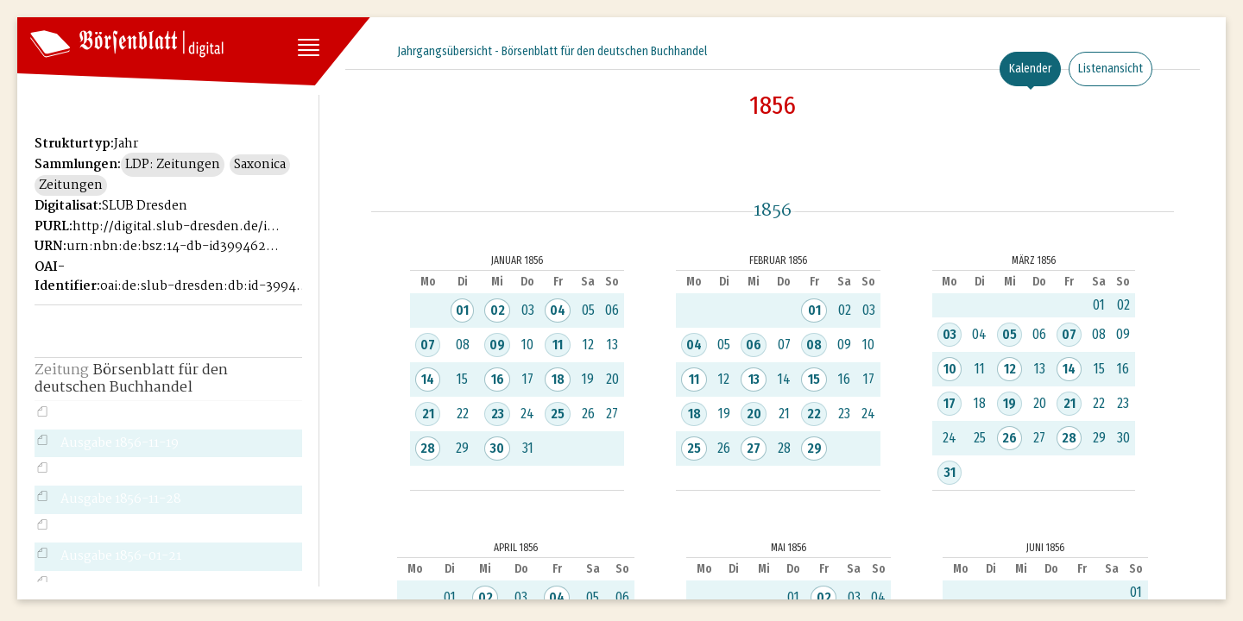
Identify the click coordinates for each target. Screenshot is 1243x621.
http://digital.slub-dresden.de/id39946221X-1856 (179, 227)
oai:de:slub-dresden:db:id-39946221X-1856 (206, 286)
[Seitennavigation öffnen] (307, 49)
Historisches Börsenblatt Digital (113, 82)
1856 (772, 105)
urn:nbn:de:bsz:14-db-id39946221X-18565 (172, 247)
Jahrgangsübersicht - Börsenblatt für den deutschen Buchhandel (552, 51)
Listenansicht (1110, 68)
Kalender (1030, 68)
